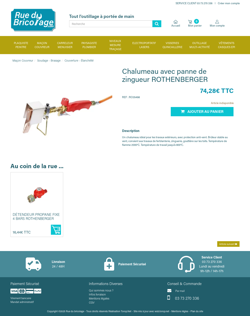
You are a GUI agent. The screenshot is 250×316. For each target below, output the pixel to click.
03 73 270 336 (183, 298)
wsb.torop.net (162, 311)
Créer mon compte (229, 3)
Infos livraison (97, 294)
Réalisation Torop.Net (119, 311)
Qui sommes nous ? (101, 290)
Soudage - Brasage (49, 60)
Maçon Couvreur (22, 60)
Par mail (176, 290)
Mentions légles (179, 311)
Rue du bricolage (75, 311)
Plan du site (196, 311)
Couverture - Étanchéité (79, 60)
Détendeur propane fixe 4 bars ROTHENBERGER (36, 216)
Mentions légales (99, 298)
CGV (92, 302)
